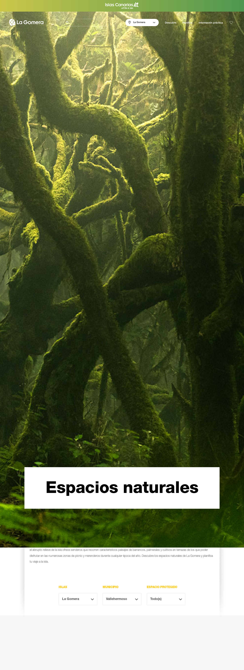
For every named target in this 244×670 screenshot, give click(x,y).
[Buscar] (87, 22)
